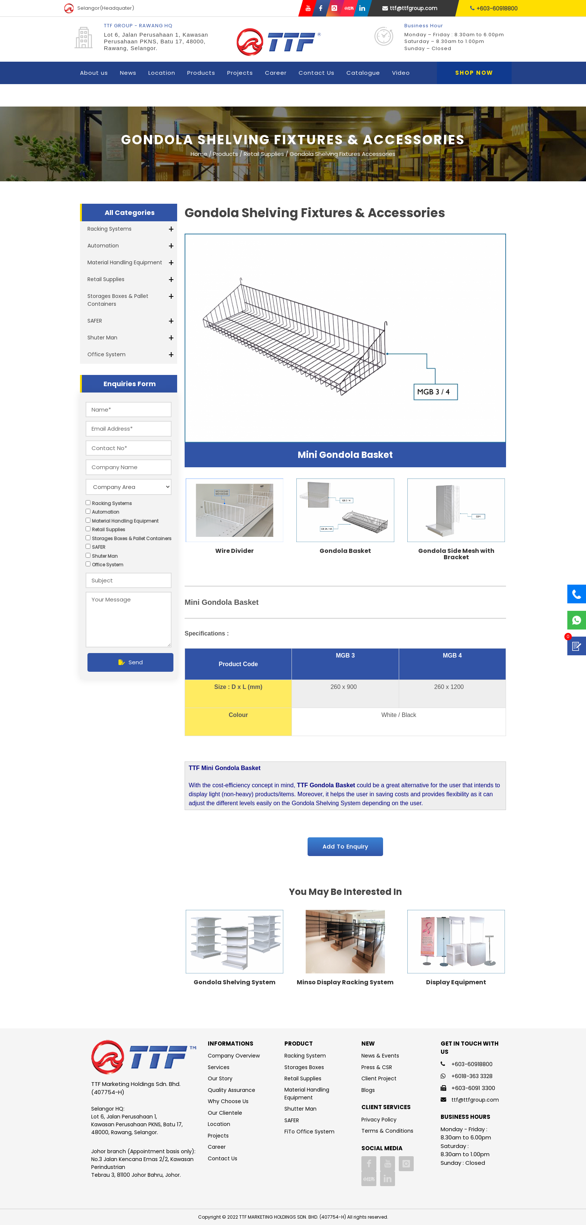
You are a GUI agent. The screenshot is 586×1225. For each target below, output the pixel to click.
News (128, 73)
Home (199, 153)
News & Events (380, 1055)
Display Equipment (456, 982)
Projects (240, 73)
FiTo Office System (309, 1131)
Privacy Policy (379, 1119)
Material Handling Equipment (124, 262)
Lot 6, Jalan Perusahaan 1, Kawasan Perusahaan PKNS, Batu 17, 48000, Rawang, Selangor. (156, 41)
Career (276, 73)
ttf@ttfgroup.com (409, 8)
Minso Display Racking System (345, 982)
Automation (103, 245)
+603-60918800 (494, 8)
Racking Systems (109, 229)
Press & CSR (376, 1067)
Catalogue (363, 73)
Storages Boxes (304, 1067)
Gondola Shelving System (234, 982)
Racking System (305, 1055)
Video (401, 73)
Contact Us (316, 73)
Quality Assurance (231, 1090)
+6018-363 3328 (472, 1076)
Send (130, 662)
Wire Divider (234, 551)
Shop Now (474, 73)
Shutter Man (300, 1108)
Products (201, 73)
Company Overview (234, 1055)
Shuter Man (102, 337)
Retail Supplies (105, 279)
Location (161, 73)
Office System (106, 354)
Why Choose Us (228, 1101)
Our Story (220, 1078)
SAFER (94, 320)
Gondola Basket (345, 551)
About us (94, 73)
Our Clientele (225, 1113)
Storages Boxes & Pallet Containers (117, 300)
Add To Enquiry (345, 846)
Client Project (379, 1078)
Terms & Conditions (387, 1131)
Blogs (368, 1090)
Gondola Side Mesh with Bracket (456, 554)
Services (218, 1067)
